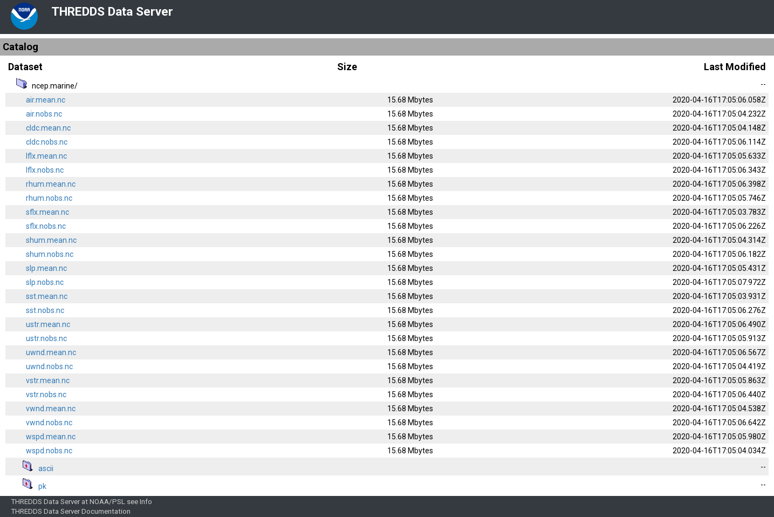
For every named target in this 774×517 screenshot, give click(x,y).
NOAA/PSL (107, 502)
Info (146, 502)
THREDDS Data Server (112, 11)
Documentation (106, 511)
